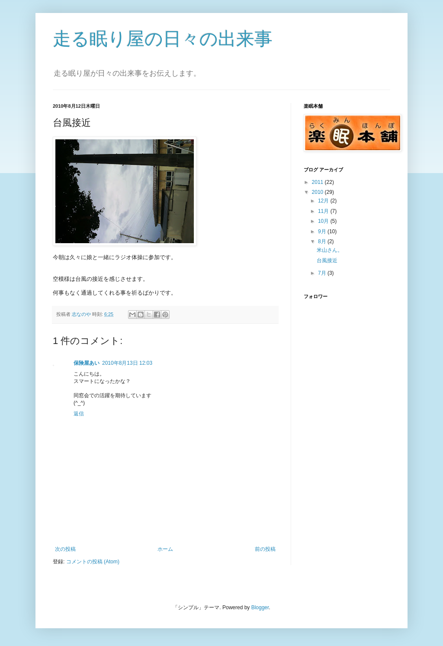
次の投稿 (65, 549)
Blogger (260, 607)
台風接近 (327, 260)
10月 (324, 221)
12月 (324, 201)
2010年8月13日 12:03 (127, 363)
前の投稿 (265, 549)
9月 (322, 231)
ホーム (165, 549)
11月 (324, 211)
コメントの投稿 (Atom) (92, 562)
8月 (322, 241)
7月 (322, 273)
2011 (318, 182)
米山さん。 (330, 250)
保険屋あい (87, 363)
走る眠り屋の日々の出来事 (163, 39)
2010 (318, 192)
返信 (79, 414)
